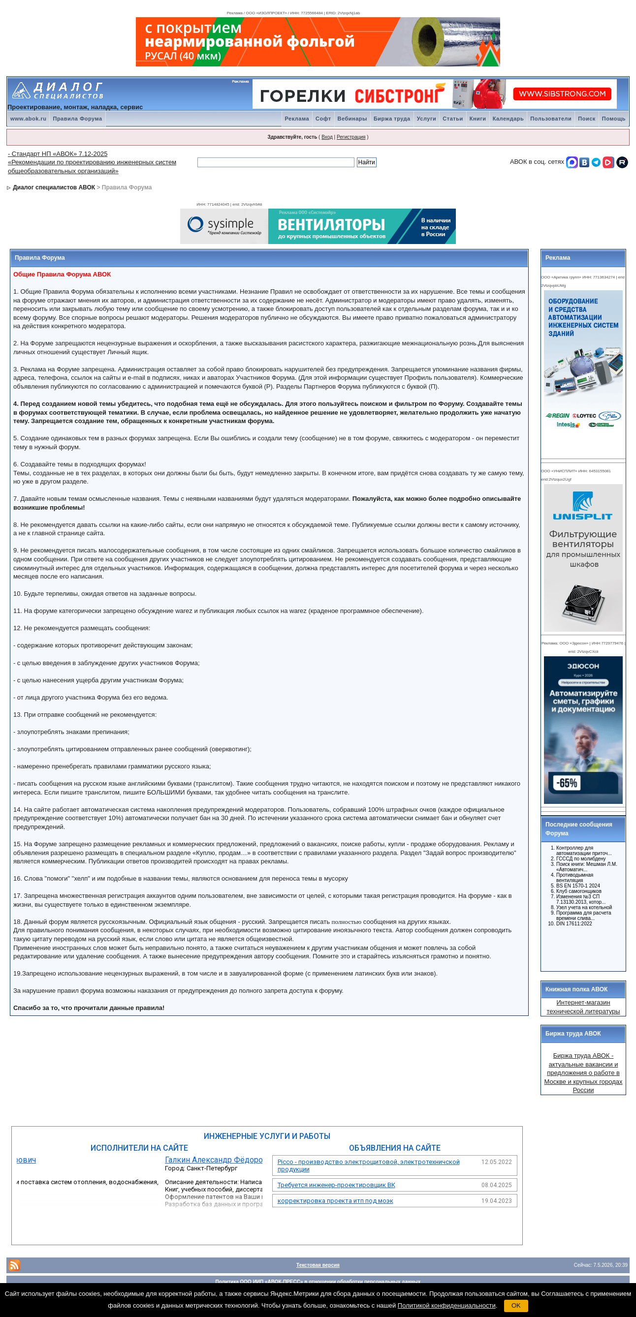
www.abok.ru (28, 119)
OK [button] (516, 1305)
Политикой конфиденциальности (447, 1305)
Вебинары (352, 119)
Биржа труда (392, 119)
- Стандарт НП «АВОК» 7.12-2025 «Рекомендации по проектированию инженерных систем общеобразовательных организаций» (92, 162)
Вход (327, 137)
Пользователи (551, 119)
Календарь (508, 119)
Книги (478, 119)
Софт (323, 119)
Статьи (453, 119)
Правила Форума (77, 119)
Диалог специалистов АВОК (54, 187)
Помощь (614, 119)
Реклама (297, 119)
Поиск (587, 119)
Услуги (427, 119)
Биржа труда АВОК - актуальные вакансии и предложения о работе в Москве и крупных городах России (583, 1073)
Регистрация (351, 137)
